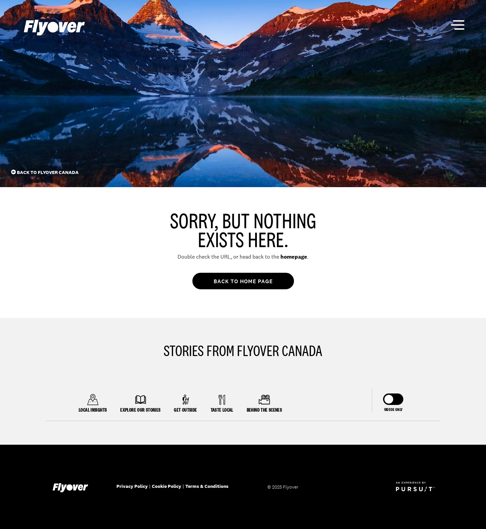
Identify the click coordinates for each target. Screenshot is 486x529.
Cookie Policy (166, 486)
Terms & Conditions (206, 486)
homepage (293, 256)
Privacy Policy (132, 486)
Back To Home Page (243, 281)
